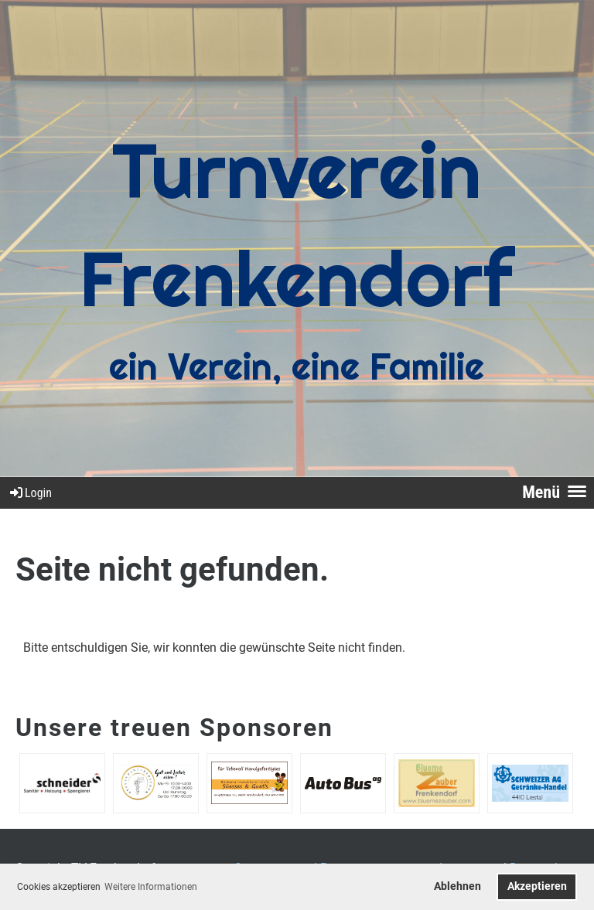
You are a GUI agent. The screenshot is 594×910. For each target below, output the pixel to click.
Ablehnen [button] (457, 886)
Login (30, 493)
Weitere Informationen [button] (150, 886)
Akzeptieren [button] (537, 886)
